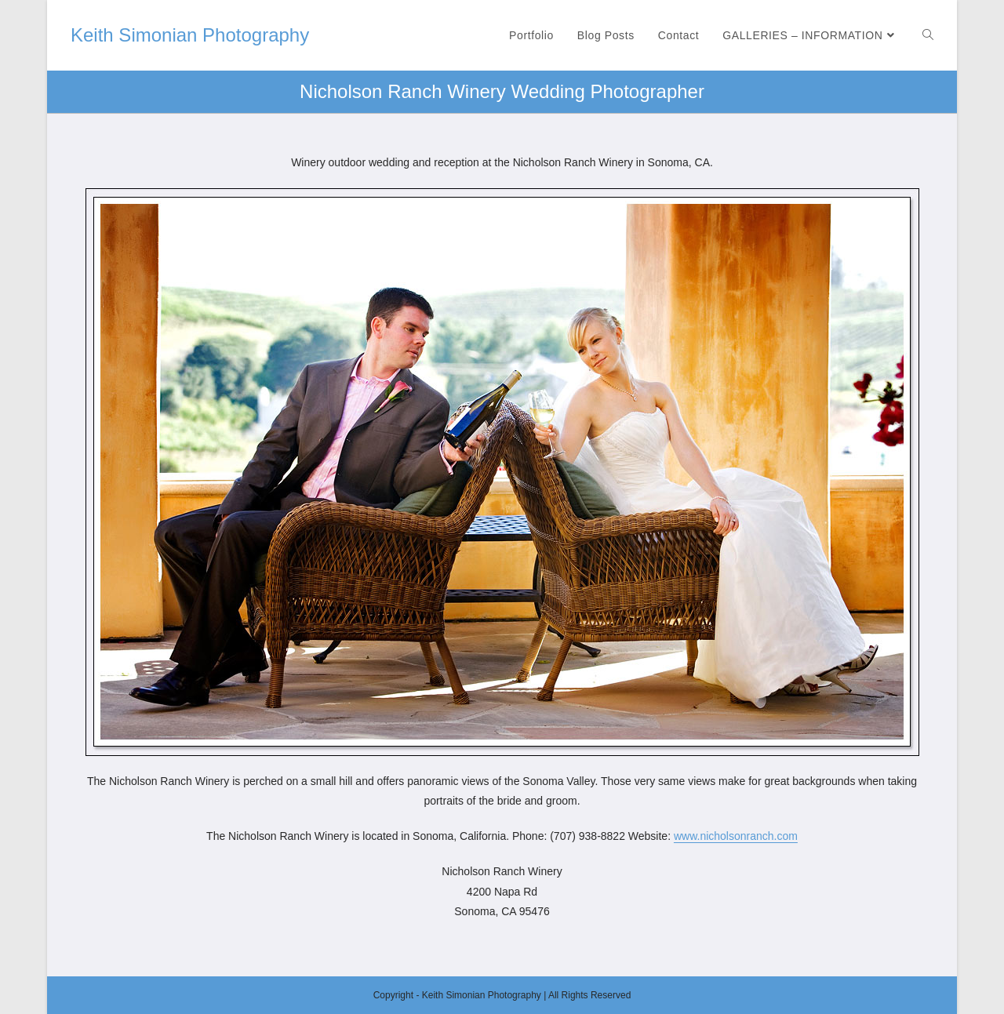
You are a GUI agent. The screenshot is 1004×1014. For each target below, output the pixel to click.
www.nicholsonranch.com (736, 836)
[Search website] (928, 35)
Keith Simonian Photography (190, 34)
